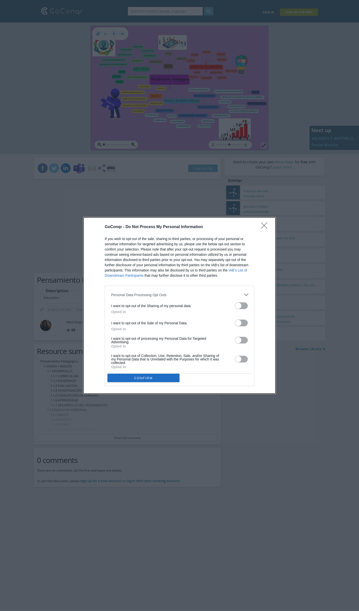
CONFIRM (143, 378)
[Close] (265, 227)
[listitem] (179, 294)
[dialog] (179, 305)
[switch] (241, 305)
